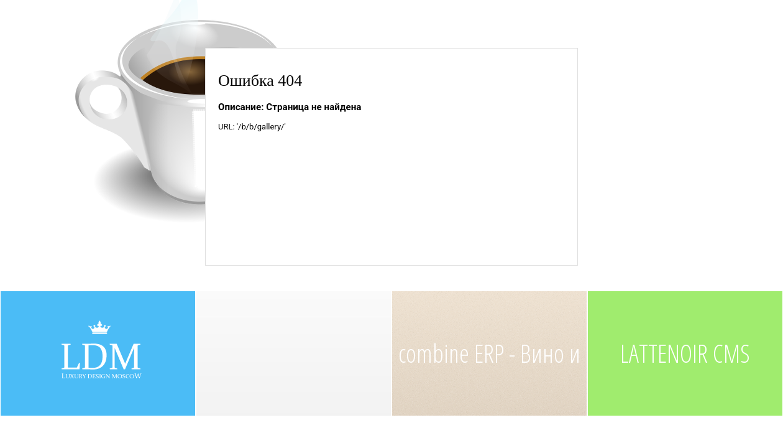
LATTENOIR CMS (685, 353)
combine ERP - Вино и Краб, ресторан (489, 376)
